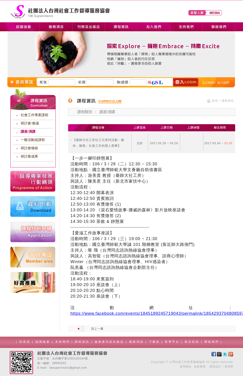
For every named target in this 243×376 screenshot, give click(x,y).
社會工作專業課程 (34, 115)
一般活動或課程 (33, 140)
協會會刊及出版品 (110, 341)
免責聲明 (200, 366)
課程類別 (84, 112)
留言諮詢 (193, 341)
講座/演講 (28, 131)
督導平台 (173, 341)
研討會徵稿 (29, 148)
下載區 (155, 341)
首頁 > (216, 100)
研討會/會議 (30, 123)
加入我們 (223, 82)
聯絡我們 (212, 341)
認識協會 (43, 341)
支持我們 (63, 341)
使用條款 (186, 366)
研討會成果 (29, 156)
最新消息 (137, 341)
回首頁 (24, 341)
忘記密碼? (209, 82)
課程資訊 (83, 341)
